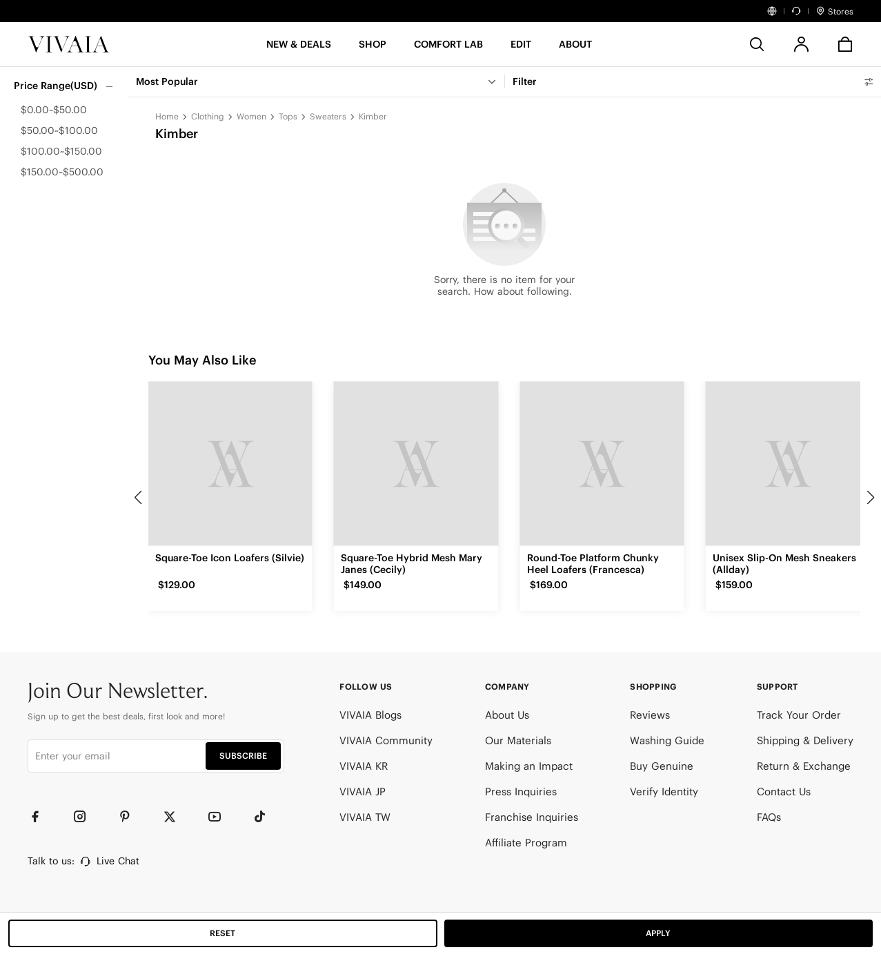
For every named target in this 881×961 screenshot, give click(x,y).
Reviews (650, 714)
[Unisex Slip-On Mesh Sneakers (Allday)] (787, 463)
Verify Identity (664, 791)
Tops (288, 116)
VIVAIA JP (362, 791)
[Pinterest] (131, 817)
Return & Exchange (804, 766)
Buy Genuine (661, 766)
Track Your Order (799, 714)
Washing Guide (667, 740)
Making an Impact (529, 766)
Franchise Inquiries (531, 817)
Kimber (373, 116)
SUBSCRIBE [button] (243, 755)
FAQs (769, 817)
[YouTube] (221, 817)
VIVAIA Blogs (370, 714)
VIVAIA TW (364, 817)
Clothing (207, 116)
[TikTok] (265, 817)
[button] (299, 48)
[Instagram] (86, 817)
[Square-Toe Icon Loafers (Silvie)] (230, 463)
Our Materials (518, 740)
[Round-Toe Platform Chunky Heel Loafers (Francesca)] (602, 463)
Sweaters (328, 116)
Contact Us (784, 791)
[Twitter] (176, 817)
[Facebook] (41, 817)
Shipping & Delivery (805, 740)
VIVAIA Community (386, 740)
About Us (507, 714)
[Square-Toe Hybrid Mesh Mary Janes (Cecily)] (415, 463)
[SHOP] (372, 48)
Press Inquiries (521, 791)
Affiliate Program (526, 842)
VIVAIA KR (363, 766)
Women (251, 116)
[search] (757, 44)
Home (167, 116)
